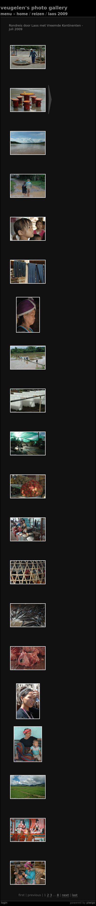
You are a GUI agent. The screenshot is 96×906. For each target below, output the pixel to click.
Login (4, 902)
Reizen (38, 14)
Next (65, 895)
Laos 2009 (57, 14)
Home (22, 14)
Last (75, 895)
